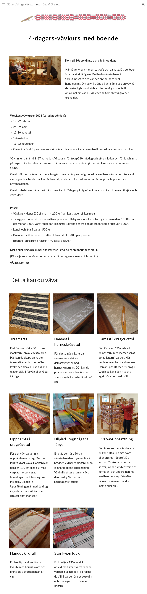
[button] (3, 4)
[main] (73, 37)
